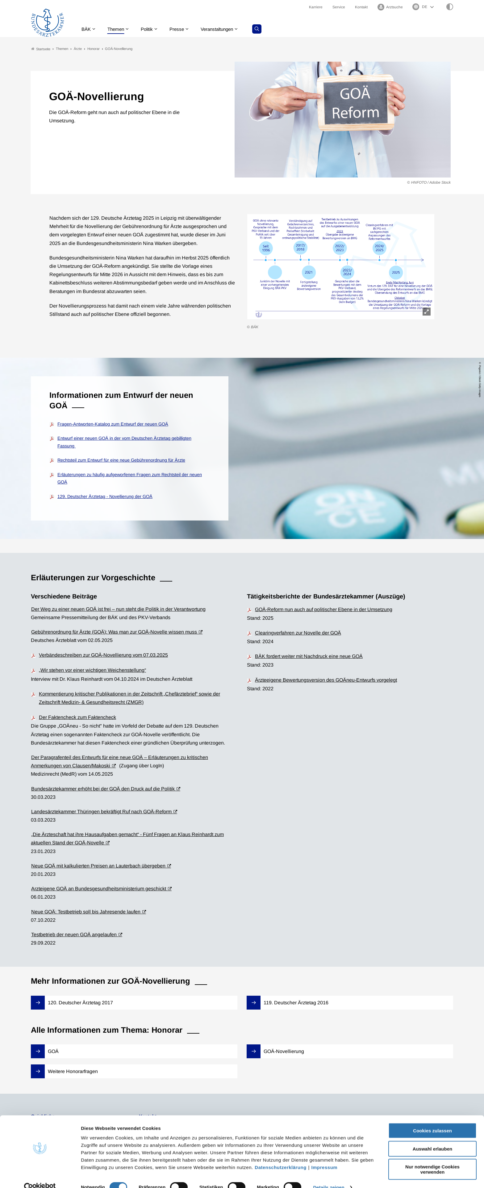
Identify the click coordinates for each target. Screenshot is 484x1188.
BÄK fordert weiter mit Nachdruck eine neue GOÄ (309, 656)
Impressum (324, 1155)
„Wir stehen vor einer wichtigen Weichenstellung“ (92, 670)
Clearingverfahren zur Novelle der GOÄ (298, 632)
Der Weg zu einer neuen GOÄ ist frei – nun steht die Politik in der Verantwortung (118, 609)
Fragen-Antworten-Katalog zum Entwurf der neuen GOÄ (112, 424)
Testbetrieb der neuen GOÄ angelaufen (74, 934)
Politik (151, 29)
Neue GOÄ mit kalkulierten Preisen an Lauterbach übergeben (98, 865)
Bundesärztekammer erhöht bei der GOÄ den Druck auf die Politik (103, 788)
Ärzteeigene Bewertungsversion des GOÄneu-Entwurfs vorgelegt (326, 680)
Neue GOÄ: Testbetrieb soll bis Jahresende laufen (85, 911)
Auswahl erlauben (432, 1137)
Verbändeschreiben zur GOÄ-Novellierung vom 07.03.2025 (103, 655)
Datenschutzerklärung (281, 1155)
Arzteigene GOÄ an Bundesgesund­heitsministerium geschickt (98, 889)
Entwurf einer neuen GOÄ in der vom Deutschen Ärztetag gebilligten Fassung (124, 442)
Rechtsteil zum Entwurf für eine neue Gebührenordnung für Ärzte (121, 460)
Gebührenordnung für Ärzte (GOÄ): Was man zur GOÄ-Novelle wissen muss (114, 632)
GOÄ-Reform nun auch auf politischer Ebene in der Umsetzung (323, 609)
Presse (182, 29)
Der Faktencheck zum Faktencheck (77, 717)
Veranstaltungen (224, 29)
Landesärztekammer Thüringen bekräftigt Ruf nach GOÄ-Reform (101, 811)
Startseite (40, 49)
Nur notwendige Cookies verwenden (432, 1158)
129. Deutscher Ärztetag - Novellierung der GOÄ (104, 496)
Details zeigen (328, 1175)
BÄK (87, 29)
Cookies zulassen (432, 1119)
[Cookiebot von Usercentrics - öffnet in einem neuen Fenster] (40, 1176)
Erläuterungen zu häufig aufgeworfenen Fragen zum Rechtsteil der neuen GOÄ (129, 478)
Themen (118, 29)
